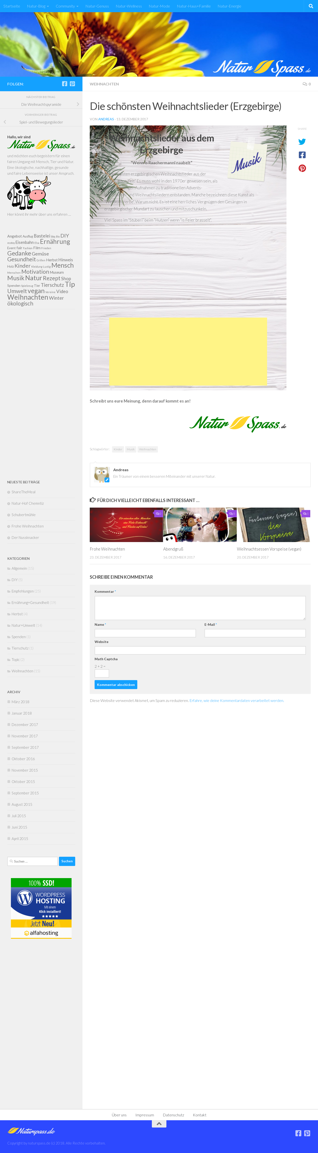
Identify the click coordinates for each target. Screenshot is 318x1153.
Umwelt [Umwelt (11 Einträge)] (17, 291)
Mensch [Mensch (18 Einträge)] (62, 265)
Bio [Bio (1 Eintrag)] (58, 236)
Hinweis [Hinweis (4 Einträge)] (65, 259)
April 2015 (20, 838)
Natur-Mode (159, 6)
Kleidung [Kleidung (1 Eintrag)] (36, 266)
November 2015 (25, 770)
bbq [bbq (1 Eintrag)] (53, 236)
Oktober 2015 (23, 781)
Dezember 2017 (25, 724)
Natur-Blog (36, 6)
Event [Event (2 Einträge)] (11, 248)
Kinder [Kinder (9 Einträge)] (23, 265)
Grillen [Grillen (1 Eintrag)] (41, 260)
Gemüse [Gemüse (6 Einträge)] (40, 253)
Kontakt (199, 1114)
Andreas (106, 119)
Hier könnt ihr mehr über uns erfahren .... (39, 214)
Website (101, 642)
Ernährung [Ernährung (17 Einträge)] (55, 241)
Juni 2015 (19, 827)
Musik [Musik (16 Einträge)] (15, 277)
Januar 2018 (22, 713)
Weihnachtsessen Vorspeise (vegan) (269, 549)
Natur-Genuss (97, 6)
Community (65, 6)
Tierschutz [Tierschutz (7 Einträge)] (52, 285)
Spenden (19, 636)
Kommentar (105, 591)
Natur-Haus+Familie (194, 6)
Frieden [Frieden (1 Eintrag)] (46, 248)
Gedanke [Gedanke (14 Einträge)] (19, 253)
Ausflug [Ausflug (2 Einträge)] (28, 236)
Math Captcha (106, 659)
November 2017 (25, 736)
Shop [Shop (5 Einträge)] (66, 278)
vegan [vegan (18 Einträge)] (36, 291)
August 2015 (22, 804)
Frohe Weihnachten (107, 549)
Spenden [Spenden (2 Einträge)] (13, 286)
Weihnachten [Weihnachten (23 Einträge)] (27, 297)
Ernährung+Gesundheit (30, 602)
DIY (15, 579)
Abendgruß (173, 549)
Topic (16, 659)
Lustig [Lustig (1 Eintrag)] (47, 266)
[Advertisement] (188, 352)
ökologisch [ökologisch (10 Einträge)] (20, 303)
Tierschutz (20, 648)
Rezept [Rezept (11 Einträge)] (51, 278)
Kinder (118, 449)
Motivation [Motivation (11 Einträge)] (35, 271)
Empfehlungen (23, 591)
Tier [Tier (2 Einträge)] (37, 286)
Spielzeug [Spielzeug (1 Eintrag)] (27, 285)
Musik (131, 449)
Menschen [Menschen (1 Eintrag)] (14, 272)
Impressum (144, 1114)
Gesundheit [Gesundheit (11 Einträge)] (21, 259)
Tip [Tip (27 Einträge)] (70, 284)
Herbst (17, 614)
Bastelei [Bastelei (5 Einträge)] (42, 236)
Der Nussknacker (25, 537)
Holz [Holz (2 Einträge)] (10, 266)
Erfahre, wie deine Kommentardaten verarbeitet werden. (236, 700)
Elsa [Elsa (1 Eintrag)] (36, 242)
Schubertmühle (24, 514)
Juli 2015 (19, 816)
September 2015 (25, 793)
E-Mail (210, 624)
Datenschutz (173, 1114)
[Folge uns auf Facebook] (64, 84)
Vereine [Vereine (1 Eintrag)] (50, 292)
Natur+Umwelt (23, 625)
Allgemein (19, 568)
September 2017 (25, 747)
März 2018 (20, 702)
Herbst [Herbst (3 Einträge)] (52, 260)
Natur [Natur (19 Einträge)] (33, 278)
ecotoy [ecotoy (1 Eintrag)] (11, 242)
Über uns (119, 1114)
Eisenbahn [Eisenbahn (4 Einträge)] (25, 242)
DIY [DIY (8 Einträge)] (64, 235)
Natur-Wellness (129, 6)
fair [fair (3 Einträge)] (19, 248)
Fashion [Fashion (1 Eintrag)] (28, 248)
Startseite (11, 6)
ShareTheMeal (23, 492)
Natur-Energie (229, 6)
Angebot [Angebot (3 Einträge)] (14, 236)
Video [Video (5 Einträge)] (62, 291)
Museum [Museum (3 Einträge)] (57, 272)
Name (100, 624)
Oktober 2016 (23, 759)
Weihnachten (104, 84)
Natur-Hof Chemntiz (28, 503)
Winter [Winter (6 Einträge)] (56, 298)
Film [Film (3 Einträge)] (37, 248)
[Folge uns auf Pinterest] (72, 84)
